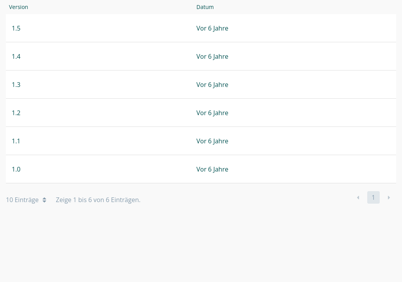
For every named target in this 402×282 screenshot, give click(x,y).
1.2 (16, 112)
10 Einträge (26, 199)
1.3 (16, 84)
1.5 (16, 28)
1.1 (16, 141)
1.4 (16, 56)
